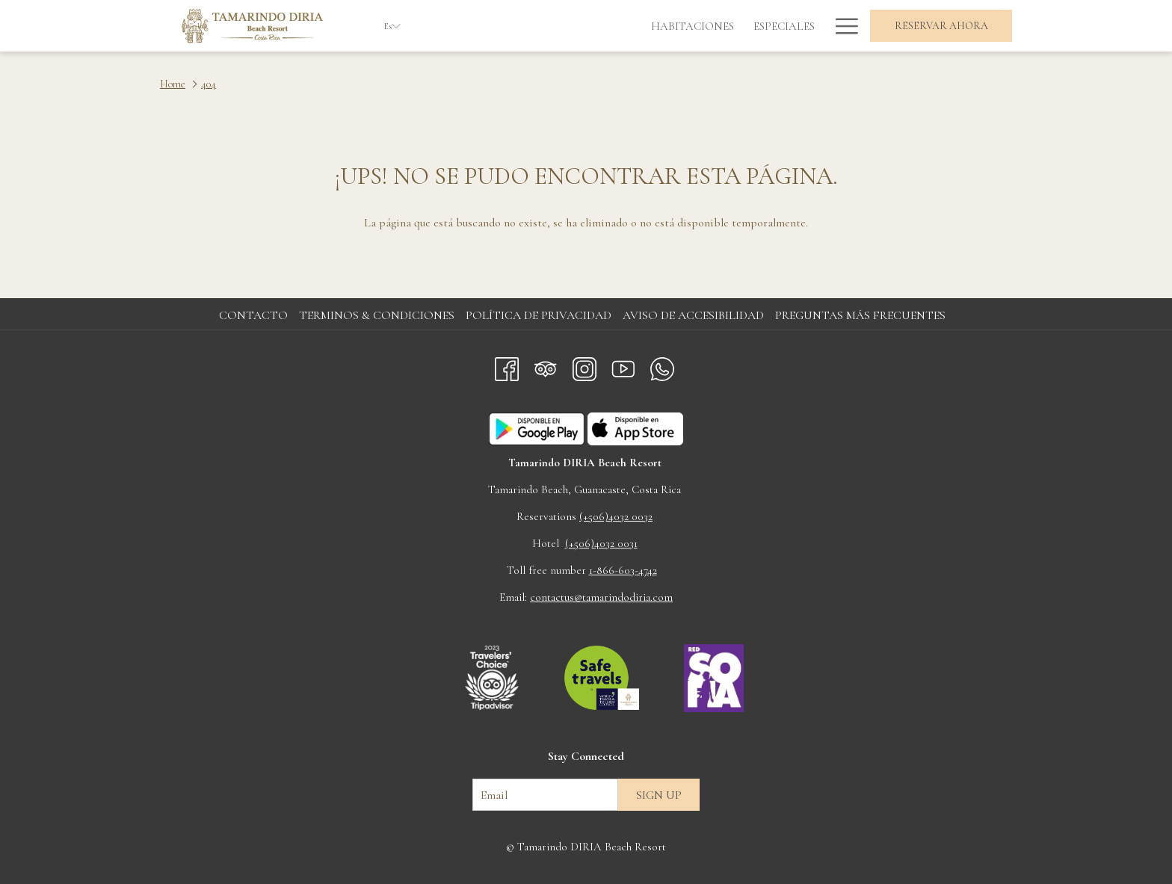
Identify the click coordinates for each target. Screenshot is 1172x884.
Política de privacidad (538, 315)
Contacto (253, 315)
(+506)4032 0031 (601, 543)
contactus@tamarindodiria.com (601, 597)
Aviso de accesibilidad (693, 315)
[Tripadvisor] (546, 365)
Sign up (659, 795)
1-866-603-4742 (623, 570)
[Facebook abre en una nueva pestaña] (507, 365)
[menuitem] (526, 26)
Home (172, 84)
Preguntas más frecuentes (860, 315)
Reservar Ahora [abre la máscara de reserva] (941, 25)
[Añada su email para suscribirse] (545, 795)
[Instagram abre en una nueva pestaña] (584, 365)
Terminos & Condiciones (376, 315)
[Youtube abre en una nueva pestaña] (623, 365)
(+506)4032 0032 (616, 516)
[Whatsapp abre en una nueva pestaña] (662, 365)
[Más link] (841, 26)
